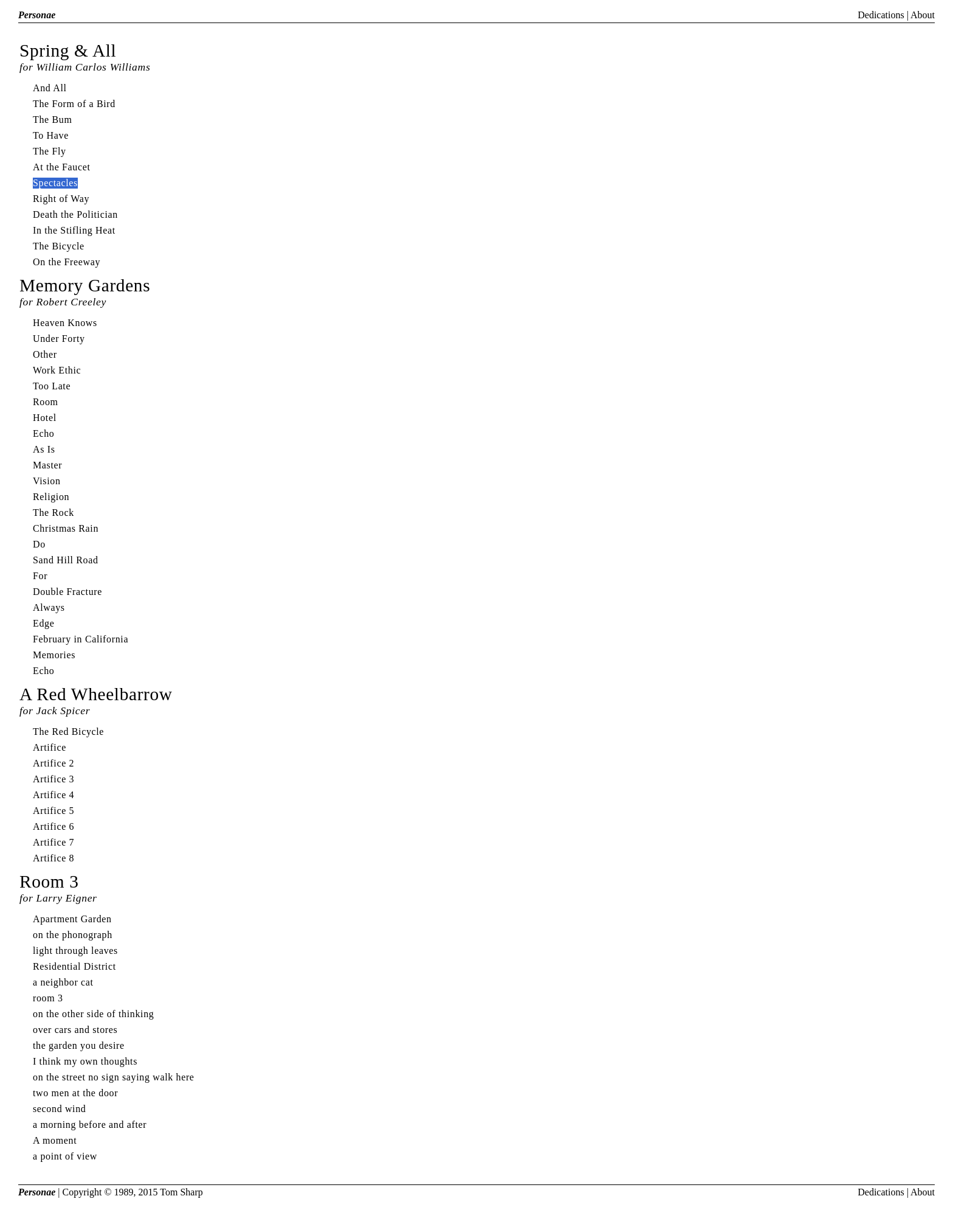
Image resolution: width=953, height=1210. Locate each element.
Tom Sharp (181, 1192)
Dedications (881, 15)
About (922, 15)
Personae (36, 15)
